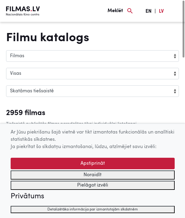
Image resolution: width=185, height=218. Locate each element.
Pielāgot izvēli (92, 185)
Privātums (27, 196)
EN (149, 11)
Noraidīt (92, 175)
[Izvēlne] (176, 10)
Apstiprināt (93, 163)
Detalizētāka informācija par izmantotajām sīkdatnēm (92, 209)
